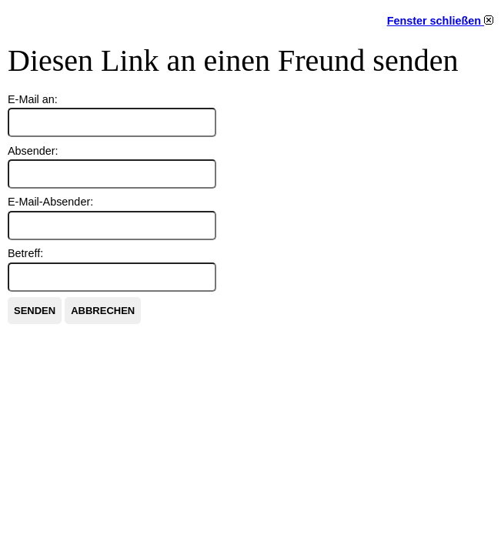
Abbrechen (103, 310)
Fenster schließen (440, 21)
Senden (34, 310)
